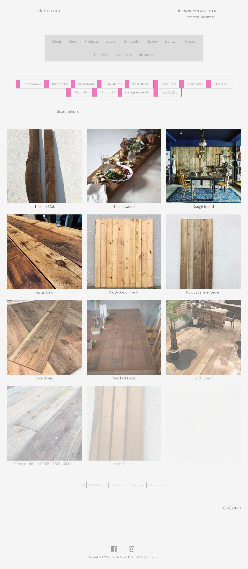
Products (92, 41)
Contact (171, 41)
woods (111, 41)
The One (100, 54)
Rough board (195, 84)
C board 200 (221, 84)
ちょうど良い (169, 92)
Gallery (152, 41)
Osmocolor (131, 41)
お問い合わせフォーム (157, 485)
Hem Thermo (113, 84)
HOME (226, 507)
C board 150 (107, 92)
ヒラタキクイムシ (117, 485)
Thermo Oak (60, 84)
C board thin (81, 92)
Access (190, 41)
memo (142, 485)
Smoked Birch (141, 84)
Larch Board (169, 84)
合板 (83, 485)
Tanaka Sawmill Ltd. (122, 556)
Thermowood (32, 84)
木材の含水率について (97, 485)
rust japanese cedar (138, 92)
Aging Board (86, 84)
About (56, 41)
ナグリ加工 (132, 485)
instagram (146, 55)
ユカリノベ (123, 55)
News (73, 41)
